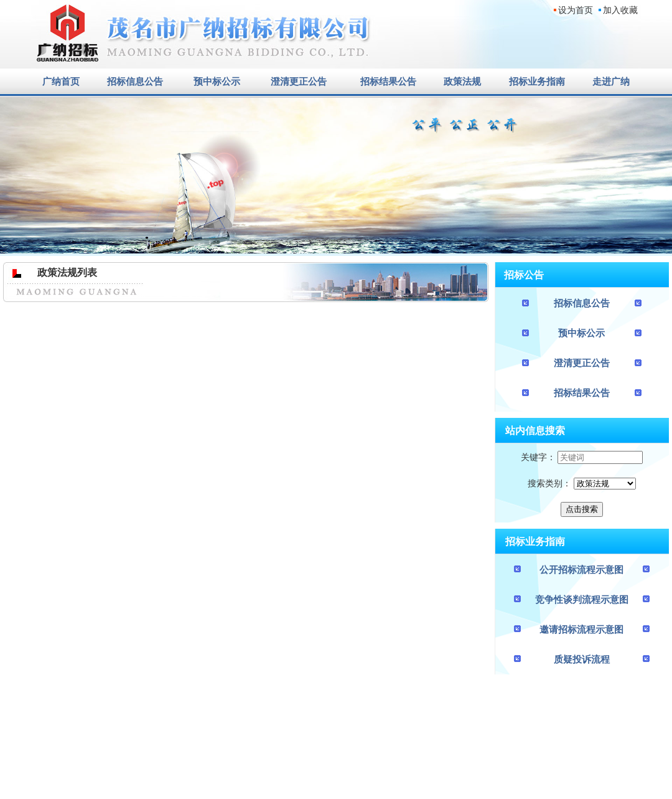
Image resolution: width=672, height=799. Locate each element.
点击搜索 (582, 509)
